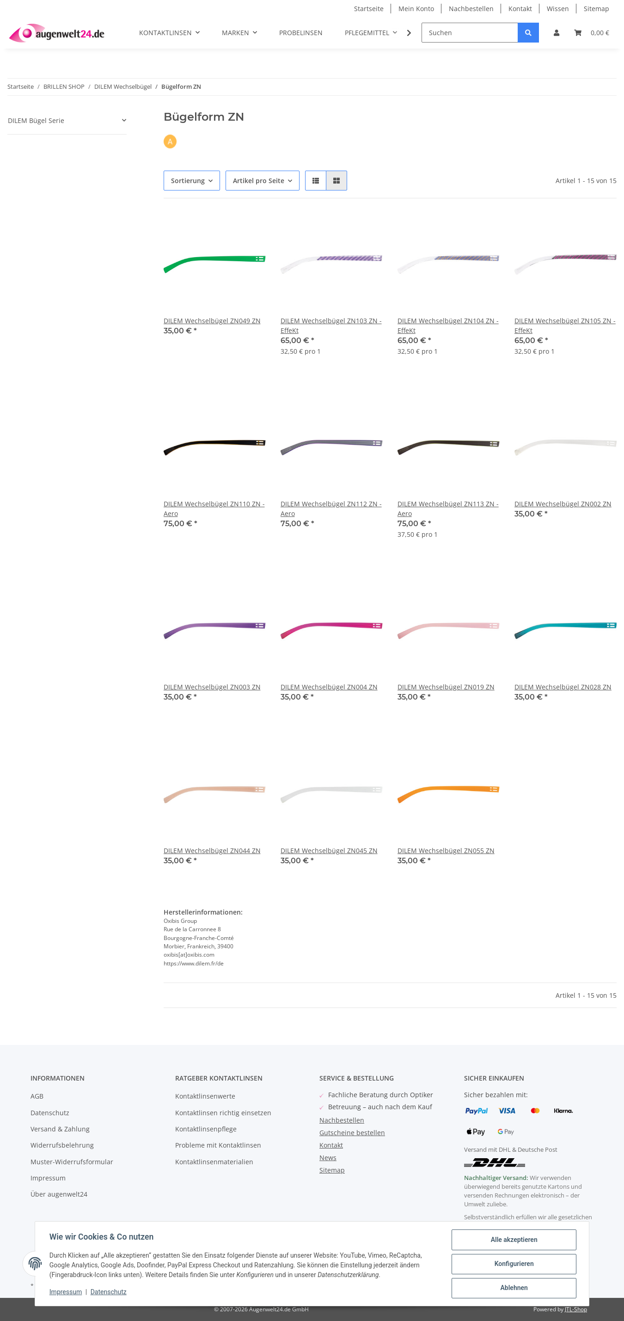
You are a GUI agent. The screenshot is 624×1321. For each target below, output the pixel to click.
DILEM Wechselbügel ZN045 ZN (329, 850)
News (327, 1157)
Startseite (369, 8)
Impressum (48, 1178)
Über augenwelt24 (59, 1194)
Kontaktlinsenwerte (205, 1096)
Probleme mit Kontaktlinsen (218, 1145)
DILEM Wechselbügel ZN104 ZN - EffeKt (448, 325)
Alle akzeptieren (513, 1240)
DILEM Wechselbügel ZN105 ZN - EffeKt (565, 325)
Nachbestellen (471, 8)
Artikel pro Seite (258, 180)
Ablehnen (513, 1288)
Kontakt (520, 8)
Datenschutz (50, 1112)
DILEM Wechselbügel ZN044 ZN (212, 850)
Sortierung (188, 180)
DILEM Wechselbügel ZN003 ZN (212, 686)
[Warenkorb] (592, 33)
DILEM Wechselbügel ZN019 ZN (446, 686)
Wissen (558, 8)
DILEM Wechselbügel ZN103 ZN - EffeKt (331, 325)
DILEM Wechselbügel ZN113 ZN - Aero (448, 508)
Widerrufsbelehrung (62, 1145)
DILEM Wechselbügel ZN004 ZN (329, 686)
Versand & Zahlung (60, 1128)
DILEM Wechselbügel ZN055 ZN (446, 850)
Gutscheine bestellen (352, 1132)
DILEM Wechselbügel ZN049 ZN (212, 320)
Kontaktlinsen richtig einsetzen (223, 1112)
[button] (556, 33)
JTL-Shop (576, 1309)
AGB (37, 1096)
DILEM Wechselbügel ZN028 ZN (563, 686)
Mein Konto (416, 8)
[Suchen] (470, 33)
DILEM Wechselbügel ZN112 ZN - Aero (331, 508)
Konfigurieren (513, 1264)
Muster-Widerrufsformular (72, 1161)
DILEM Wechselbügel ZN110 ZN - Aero (214, 508)
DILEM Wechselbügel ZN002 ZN (563, 503)
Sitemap (596, 8)
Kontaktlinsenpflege (206, 1128)
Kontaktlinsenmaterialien (214, 1161)
